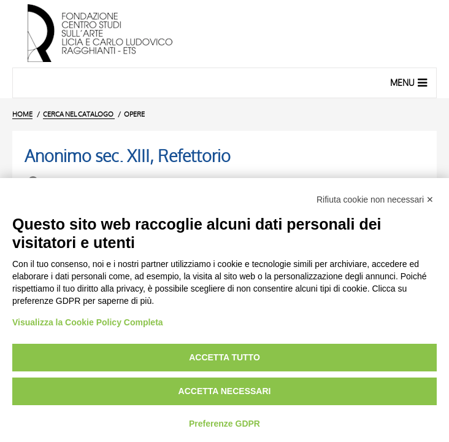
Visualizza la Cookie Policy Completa (87, 322)
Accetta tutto (224, 357)
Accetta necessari (224, 391)
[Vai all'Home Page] (224, 34)
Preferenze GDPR (224, 423)
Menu (410, 82)
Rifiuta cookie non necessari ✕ (375, 199)
